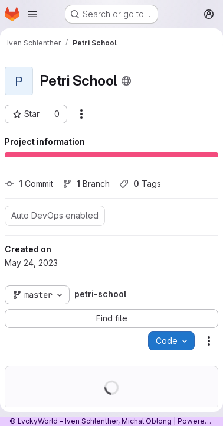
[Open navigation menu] (32, 14)
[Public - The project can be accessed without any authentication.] (126, 81)
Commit (29, 183)
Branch (86, 183)
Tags (140, 183)
